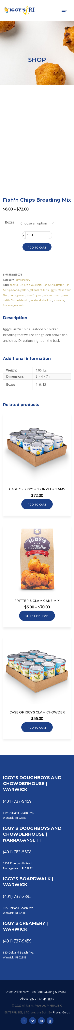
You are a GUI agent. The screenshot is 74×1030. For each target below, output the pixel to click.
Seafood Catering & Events (49, 992)
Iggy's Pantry (22, 279)
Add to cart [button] (37, 504)
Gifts (46, 290)
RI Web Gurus (61, 1012)
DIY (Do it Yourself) (30, 285)
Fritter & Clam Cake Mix (37, 601)
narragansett (17, 295)
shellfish (47, 300)
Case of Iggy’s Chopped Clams (37, 489)
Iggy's (53, 290)
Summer (8, 305)
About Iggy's (28, 998)
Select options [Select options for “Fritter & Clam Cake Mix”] (37, 616)
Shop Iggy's (46, 998)
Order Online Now (17, 992)
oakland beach (52, 295)
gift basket (35, 290)
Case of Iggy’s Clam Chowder (37, 712)
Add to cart (37, 247)
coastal (14, 285)
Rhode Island (19, 300)
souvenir (58, 300)
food (16, 290)
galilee (24, 290)
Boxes (9, 222)
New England (34, 295)
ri (28, 300)
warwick (19, 305)
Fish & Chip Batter (53, 285)
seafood (36, 300)
